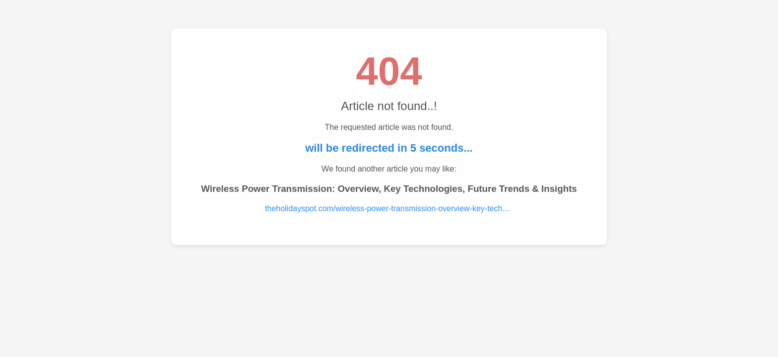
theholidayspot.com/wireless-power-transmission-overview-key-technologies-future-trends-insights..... (389, 208)
